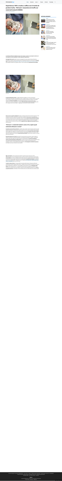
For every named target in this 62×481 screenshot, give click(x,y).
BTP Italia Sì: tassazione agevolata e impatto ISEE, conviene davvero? (50, 32)
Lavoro (37, 2)
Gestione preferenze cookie (59, 480)
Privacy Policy (27, 479)
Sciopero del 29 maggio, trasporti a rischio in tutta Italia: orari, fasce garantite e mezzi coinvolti (51, 43)
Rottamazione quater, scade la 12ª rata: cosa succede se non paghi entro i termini (50, 48)
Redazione (35, 479)
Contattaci (37, 475)
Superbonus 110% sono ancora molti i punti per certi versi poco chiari (25, 61)
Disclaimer (31, 479)
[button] (55, 2)
